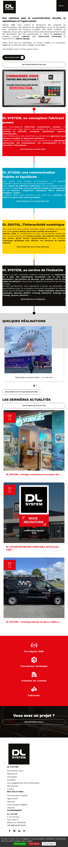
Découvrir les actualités (34, 405)
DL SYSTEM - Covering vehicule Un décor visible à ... (33, 622)
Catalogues (12, 777)
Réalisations (12, 774)
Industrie (11, 808)
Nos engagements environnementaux (23, 783)
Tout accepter (20, 844)
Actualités (11, 780)
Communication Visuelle (17, 795)
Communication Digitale (17, 805)
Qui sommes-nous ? (15, 771)
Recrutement (12, 786)
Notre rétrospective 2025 (34, 64)
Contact (10, 789)
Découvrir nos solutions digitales (33, 247)
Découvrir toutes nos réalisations (21, 392)
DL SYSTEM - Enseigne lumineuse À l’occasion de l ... (34, 474)
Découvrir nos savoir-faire (32, 149)
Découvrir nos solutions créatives (32, 201)
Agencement (12, 799)
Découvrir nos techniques (33, 299)
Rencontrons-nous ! (34, 722)
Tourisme (11, 802)
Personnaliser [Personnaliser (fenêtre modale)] (49, 844)
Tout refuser (34, 844)
